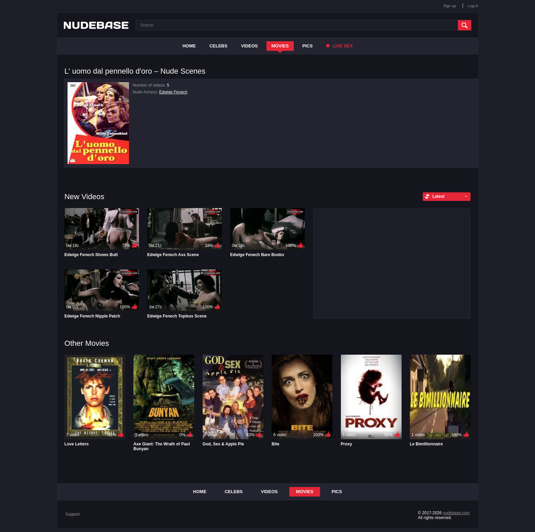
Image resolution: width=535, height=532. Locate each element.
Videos (249, 45)
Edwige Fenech (173, 92)
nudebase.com (456, 513)
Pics (307, 45)
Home (189, 45)
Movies (280, 45)
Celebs (218, 45)
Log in (473, 6)
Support (73, 514)
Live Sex (339, 45)
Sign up (449, 6)
